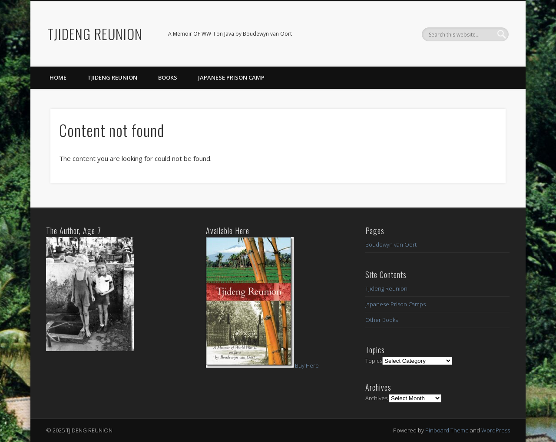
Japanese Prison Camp (231, 77)
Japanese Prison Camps (395, 304)
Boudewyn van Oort (391, 244)
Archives (376, 398)
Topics (373, 361)
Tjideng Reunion (112, 77)
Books (167, 77)
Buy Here (307, 365)
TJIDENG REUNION (94, 33)
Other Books (381, 320)
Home (58, 77)
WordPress (495, 430)
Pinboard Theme (447, 430)
